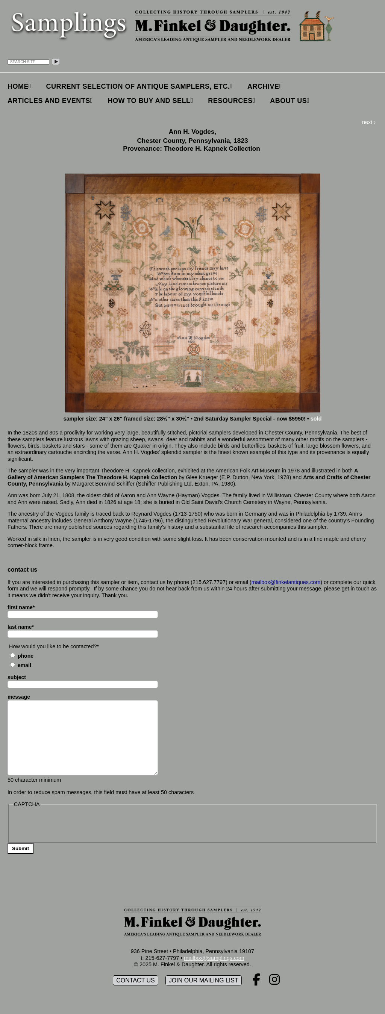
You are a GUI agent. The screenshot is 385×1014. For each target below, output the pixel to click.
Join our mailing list (203, 980)
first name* (21, 607)
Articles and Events (49, 100)
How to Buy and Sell (149, 100)
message (19, 697)
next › (369, 122)
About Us (288, 100)
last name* (21, 627)
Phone (25, 656)
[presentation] (70, 824)
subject (17, 677)
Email (24, 665)
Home (18, 86)
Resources (230, 100)
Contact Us (135, 980)
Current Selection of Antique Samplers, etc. (138, 86)
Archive (263, 86)
